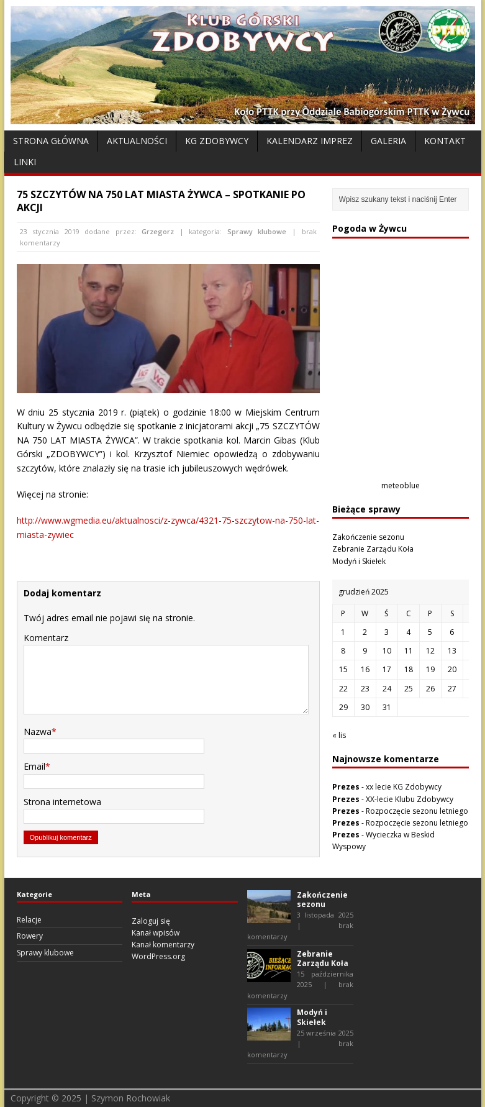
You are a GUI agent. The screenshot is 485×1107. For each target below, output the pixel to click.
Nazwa (38, 731)
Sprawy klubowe (257, 231)
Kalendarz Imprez (309, 141)
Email (34, 766)
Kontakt (445, 141)
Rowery (30, 936)
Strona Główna (51, 141)
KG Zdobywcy (216, 141)
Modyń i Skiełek (359, 561)
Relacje (29, 919)
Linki (25, 162)
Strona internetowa (62, 802)
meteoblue (400, 485)
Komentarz (46, 638)
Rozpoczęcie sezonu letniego (417, 811)
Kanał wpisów (155, 932)
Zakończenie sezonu (368, 537)
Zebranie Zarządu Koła (373, 549)
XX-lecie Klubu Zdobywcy (409, 799)
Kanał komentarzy (163, 944)
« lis (339, 735)
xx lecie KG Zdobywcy (404, 786)
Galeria (388, 141)
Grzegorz (158, 231)
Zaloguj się (151, 921)
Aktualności (137, 141)
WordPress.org (158, 956)
